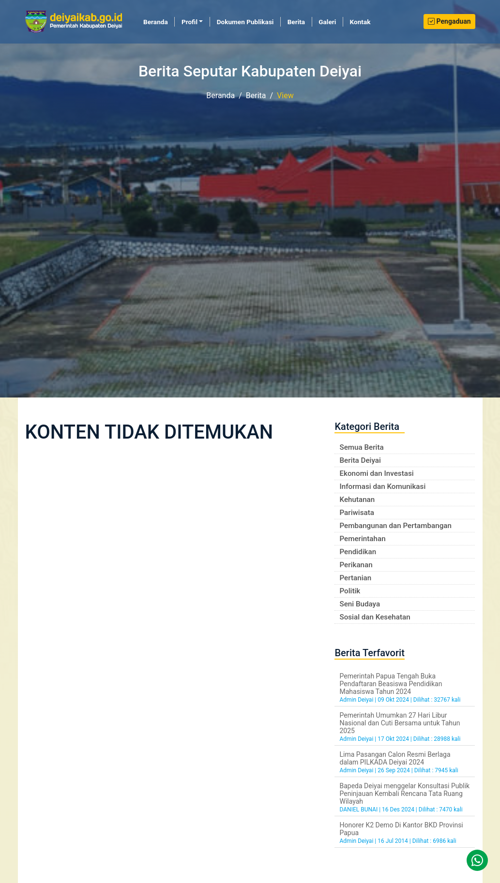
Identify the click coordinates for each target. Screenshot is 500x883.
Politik (349, 591)
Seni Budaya (359, 604)
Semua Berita (361, 447)
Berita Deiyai (359, 460)
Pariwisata (356, 512)
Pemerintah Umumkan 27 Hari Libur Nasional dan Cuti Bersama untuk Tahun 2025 (399, 723)
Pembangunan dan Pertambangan (395, 525)
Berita (296, 22)
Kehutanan (357, 499)
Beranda (159, 21)
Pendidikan (357, 551)
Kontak (360, 22)
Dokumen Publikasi (245, 22)
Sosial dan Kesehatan (374, 617)
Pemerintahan (362, 538)
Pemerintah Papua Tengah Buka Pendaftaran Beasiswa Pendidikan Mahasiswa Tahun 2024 (390, 683)
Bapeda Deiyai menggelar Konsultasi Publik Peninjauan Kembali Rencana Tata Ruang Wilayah (404, 793)
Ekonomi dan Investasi (376, 473)
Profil (189, 22)
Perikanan (355, 564)
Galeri (327, 22)
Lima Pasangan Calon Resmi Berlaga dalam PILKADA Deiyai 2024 (394, 758)
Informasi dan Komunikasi (382, 486)
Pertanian (355, 578)
